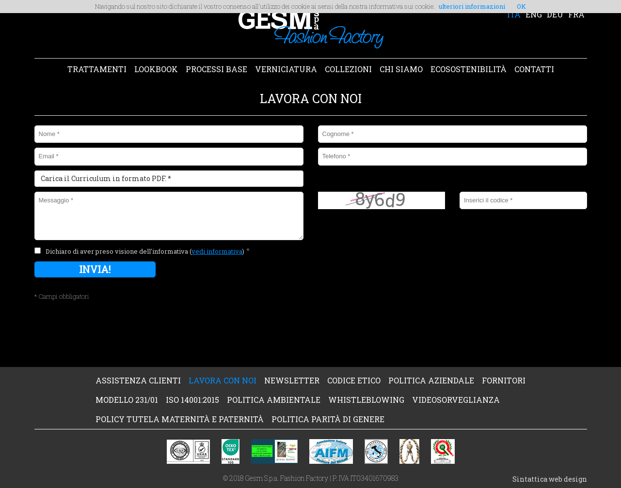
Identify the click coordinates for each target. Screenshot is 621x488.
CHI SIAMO (401, 69)
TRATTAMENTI (97, 69)
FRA (576, 14)
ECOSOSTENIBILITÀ (468, 69)
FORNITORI (503, 380)
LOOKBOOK (156, 69)
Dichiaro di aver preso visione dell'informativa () (145, 251)
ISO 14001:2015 (192, 400)
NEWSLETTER (291, 380)
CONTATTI (534, 69)
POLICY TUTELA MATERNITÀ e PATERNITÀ (180, 419)
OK (521, 6)
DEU (555, 14)
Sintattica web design (549, 479)
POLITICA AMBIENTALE (273, 400)
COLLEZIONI (348, 69)
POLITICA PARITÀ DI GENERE (327, 419)
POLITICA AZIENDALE (431, 380)
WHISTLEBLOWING (366, 400)
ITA (514, 14)
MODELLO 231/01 (127, 400)
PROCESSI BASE (216, 69)
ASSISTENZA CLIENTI (138, 380)
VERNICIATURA (286, 69)
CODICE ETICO (354, 380)
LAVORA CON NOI (222, 380)
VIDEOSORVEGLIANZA (456, 400)
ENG (533, 14)
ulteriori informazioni (472, 6)
